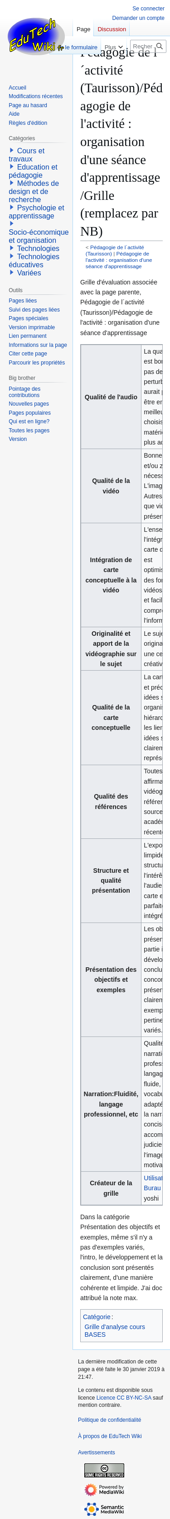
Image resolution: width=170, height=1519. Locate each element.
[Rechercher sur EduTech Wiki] (148, 46)
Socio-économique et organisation (39, 236)
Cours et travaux (26, 155)
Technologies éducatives (34, 261)
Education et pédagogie (33, 171)
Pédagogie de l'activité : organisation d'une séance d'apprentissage (119, 260)
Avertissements (96, 1452)
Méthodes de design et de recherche (34, 191)
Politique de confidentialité (109, 1420)
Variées (29, 273)
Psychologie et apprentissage (36, 212)
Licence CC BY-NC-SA (124, 1398)
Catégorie (97, 1316)
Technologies (38, 248)
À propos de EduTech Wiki (110, 1436)
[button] (12, 150)
